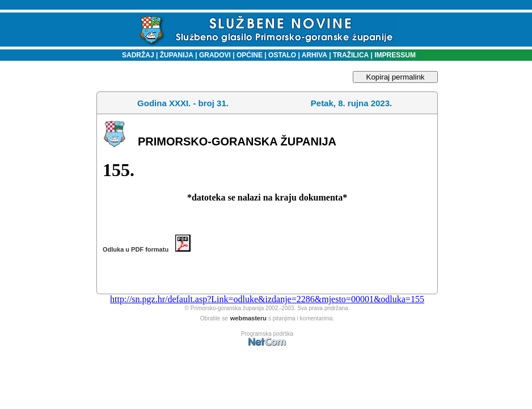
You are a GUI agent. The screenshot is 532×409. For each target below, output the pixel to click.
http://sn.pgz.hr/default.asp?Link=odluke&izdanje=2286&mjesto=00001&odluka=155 (267, 299)
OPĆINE (250, 55)
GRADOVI (215, 55)
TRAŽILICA (350, 55)
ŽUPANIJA (176, 55)
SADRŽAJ (135, 55)
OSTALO (282, 55)
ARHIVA (313, 55)
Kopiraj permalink (395, 77)
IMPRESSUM (395, 55)
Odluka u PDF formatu (147, 249)
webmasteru (248, 318)
